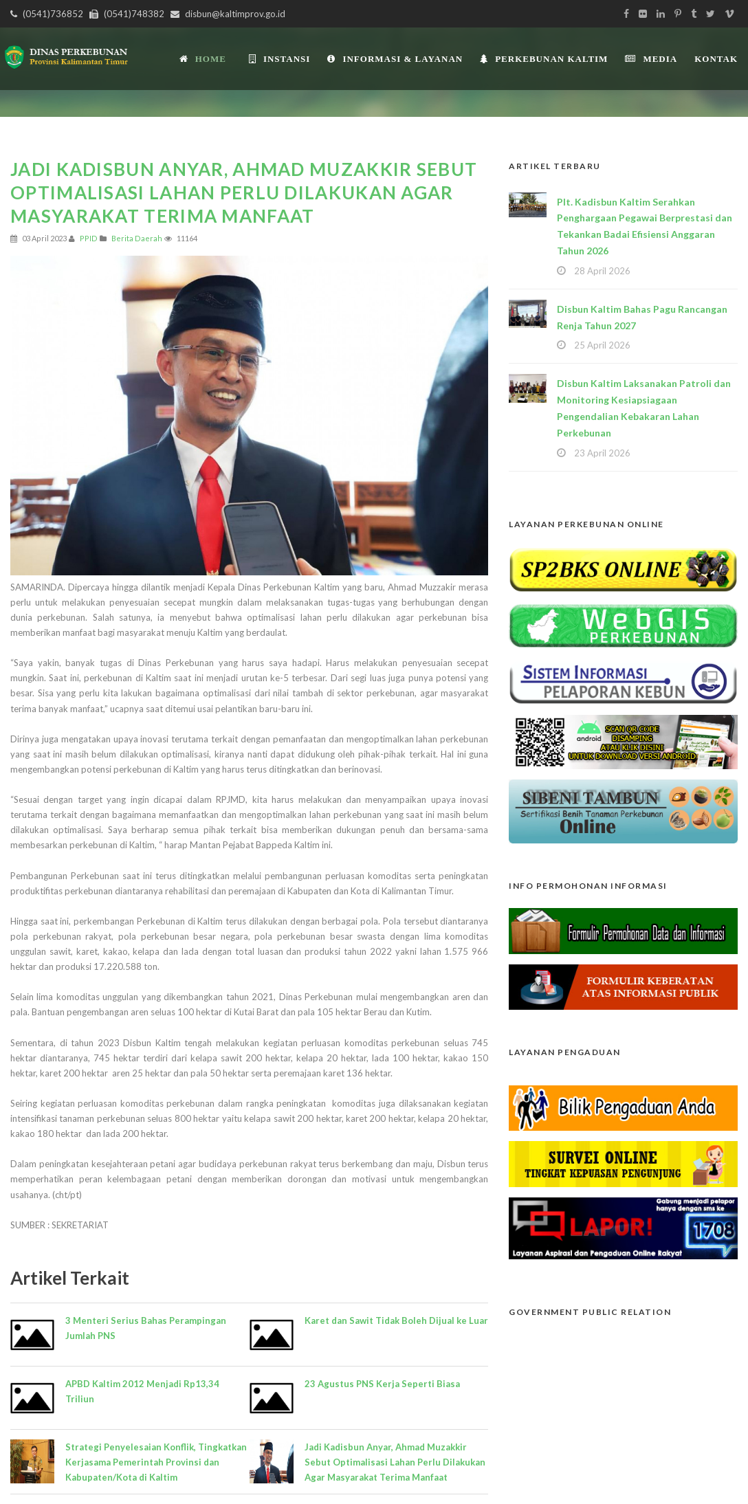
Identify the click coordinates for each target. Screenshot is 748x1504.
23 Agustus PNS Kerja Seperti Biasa (382, 1383)
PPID (89, 238)
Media (651, 59)
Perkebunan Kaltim (544, 59)
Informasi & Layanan (395, 59)
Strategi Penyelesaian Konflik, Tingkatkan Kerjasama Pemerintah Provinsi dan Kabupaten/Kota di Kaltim (156, 1462)
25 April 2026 (602, 345)
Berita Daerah (136, 238)
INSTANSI (279, 59)
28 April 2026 (602, 270)
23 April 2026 (602, 452)
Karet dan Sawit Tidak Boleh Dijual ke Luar (396, 1320)
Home (202, 59)
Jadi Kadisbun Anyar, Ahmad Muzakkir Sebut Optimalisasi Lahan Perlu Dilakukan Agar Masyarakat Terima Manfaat (395, 1462)
